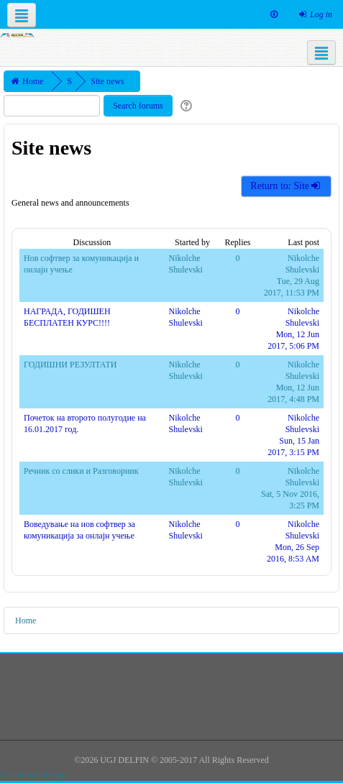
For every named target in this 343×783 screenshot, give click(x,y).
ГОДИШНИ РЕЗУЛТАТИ (70, 365)
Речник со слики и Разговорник (81, 471)
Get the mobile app (33, 775)
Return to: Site (286, 185)
